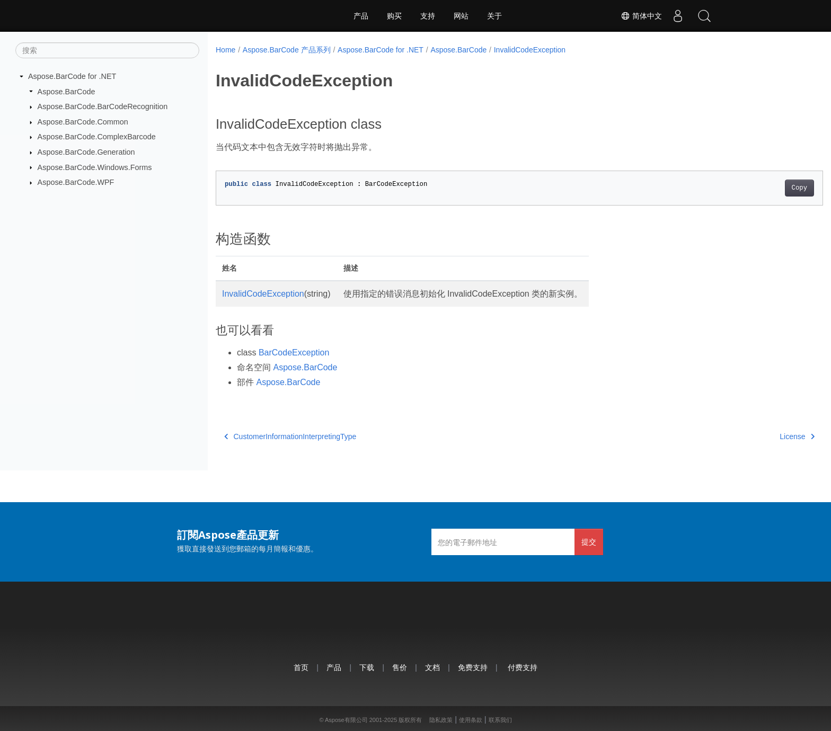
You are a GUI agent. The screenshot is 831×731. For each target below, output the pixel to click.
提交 (588, 542)
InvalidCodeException (529, 50)
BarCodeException (294, 352)
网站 (461, 16)
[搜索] (107, 50)
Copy (757, 188)
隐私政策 (441, 720)
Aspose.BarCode (66, 91)
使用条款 (470, 720)
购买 (394, 16)
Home (225, 50)
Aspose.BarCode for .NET (72, 76)
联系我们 (500, 720)
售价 (399, 667)
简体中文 (641, 16)
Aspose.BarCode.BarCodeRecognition (103, 106)
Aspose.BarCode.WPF (76, 182)
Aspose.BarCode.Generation (86, 152)
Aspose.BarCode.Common (83, 122)
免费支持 (473, 667)
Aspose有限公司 (346, 720)
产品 (360, 16)
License (755, 436)
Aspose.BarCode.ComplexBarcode (97, 136)
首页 (301, 667)
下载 (366, 667)
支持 (427, 16)
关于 (494, 16)
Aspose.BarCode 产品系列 (287, 50)
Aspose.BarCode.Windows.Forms (95, 167)
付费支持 (522, 667)
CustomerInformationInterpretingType (290, 436)
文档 (432, 667)
